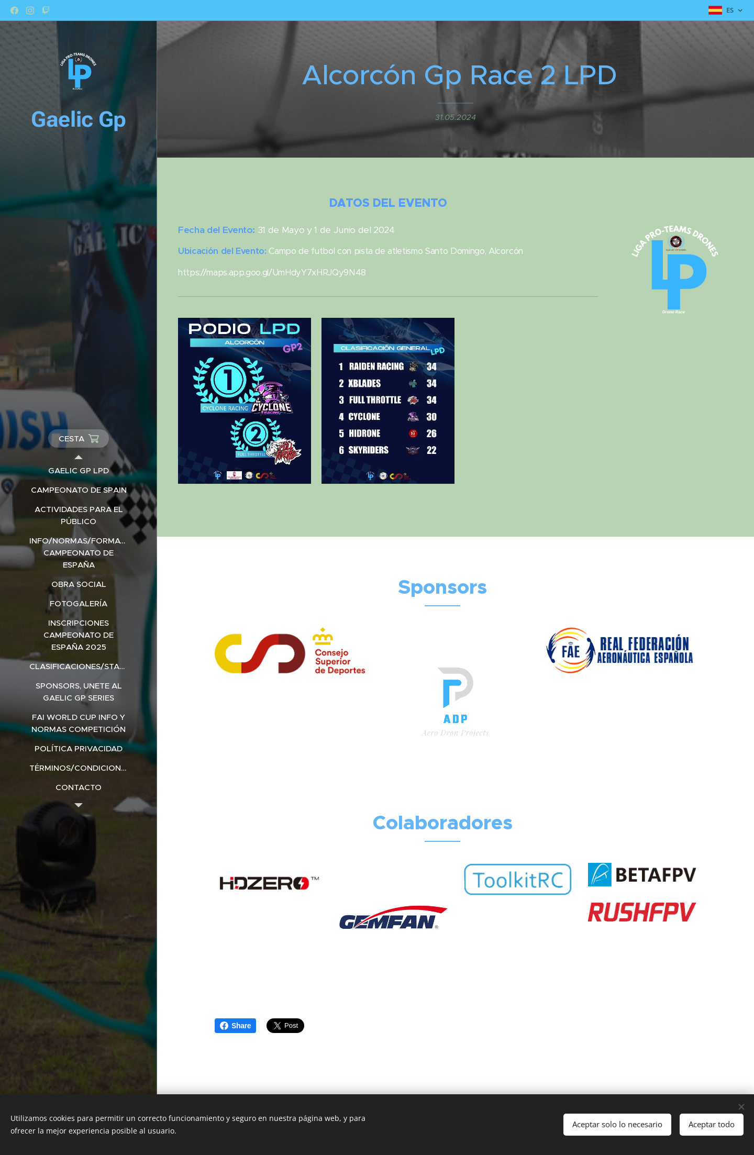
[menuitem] (78, 470)
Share (235, 1025)
